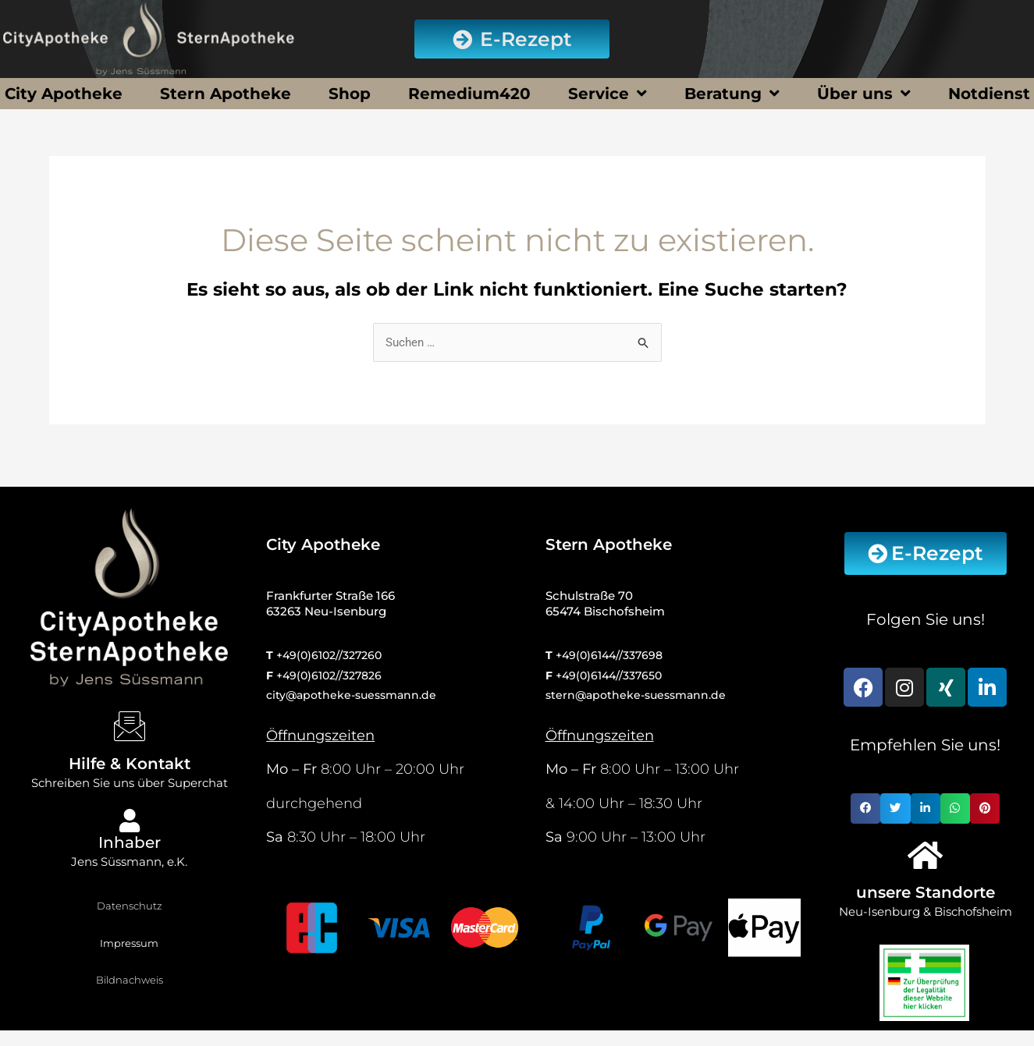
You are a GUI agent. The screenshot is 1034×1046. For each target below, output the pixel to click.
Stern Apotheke (225, 93)
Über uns (864, 93)
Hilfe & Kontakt (129, 763)
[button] (865, 808)
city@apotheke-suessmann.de (351, 695)
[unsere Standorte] (925, 854)
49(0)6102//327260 (332, 655)
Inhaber (129, 842)
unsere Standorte (925, 892)
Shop (350, 93)
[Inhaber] (129, 820)
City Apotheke (64, 93)
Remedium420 (469, 93)
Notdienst (989, 93)
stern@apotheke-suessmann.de (635, 695)
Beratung (732, 93)
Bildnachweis (129, 979)
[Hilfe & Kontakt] (129, 726)
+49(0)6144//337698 (609, 655)
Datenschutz (129, 905)
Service (607, 93)
